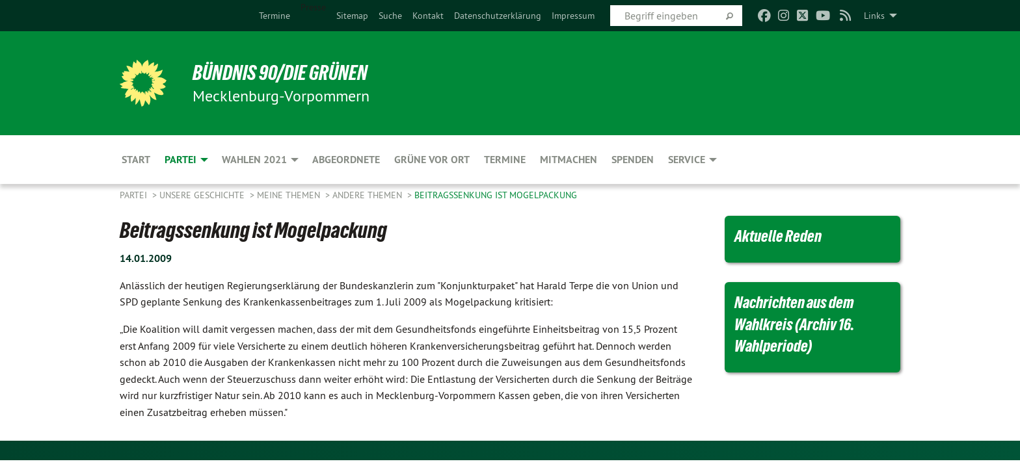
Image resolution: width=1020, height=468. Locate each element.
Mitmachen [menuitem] (568, 159)
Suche (390, 15)
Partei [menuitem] (180, 159)
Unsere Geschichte (203, 195)
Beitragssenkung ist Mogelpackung (495, 195)
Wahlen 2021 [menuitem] (254, 159)
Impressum (573, 15)
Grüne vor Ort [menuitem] (432, 159)
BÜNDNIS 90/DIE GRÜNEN (280, 72)
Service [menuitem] (686, 159)
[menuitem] (274, 15)
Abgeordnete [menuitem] (346, 159)
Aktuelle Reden (778, 236)
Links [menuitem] (874, 15)
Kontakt (428, 15)
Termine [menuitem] (505, 159)
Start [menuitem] (136, 159)
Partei (135, 195)
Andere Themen (368, 195)
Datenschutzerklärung (497, 15)
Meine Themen (290, 195)
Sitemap (352, 15)
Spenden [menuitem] (632, 159)
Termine (274, 15)
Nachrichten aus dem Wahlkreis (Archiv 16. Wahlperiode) (794, 324)
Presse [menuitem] (313, 7)
